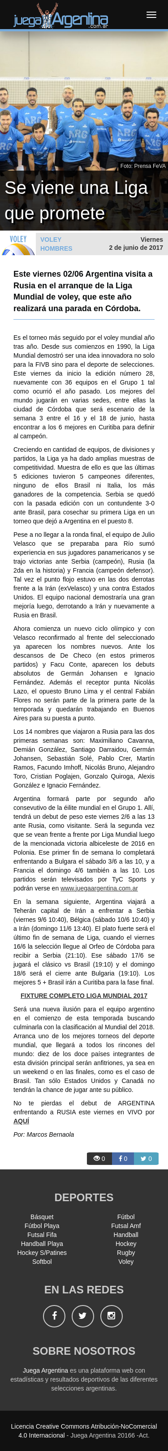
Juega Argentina (45, 1370)
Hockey (126, 1243)
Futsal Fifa (41, 1234)
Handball (126, 1234)
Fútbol (126, 1216)
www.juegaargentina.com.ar (99, 888)
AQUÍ (21, 1121)
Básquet (41, 1216)
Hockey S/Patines (42, 1252)
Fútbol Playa (42, 1225)
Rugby (126, 1252)
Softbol (42, 1261)
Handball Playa (42, 1243)
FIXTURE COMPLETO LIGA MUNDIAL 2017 (84, 995)
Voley (126, 1261)
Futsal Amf (126, 1225)
